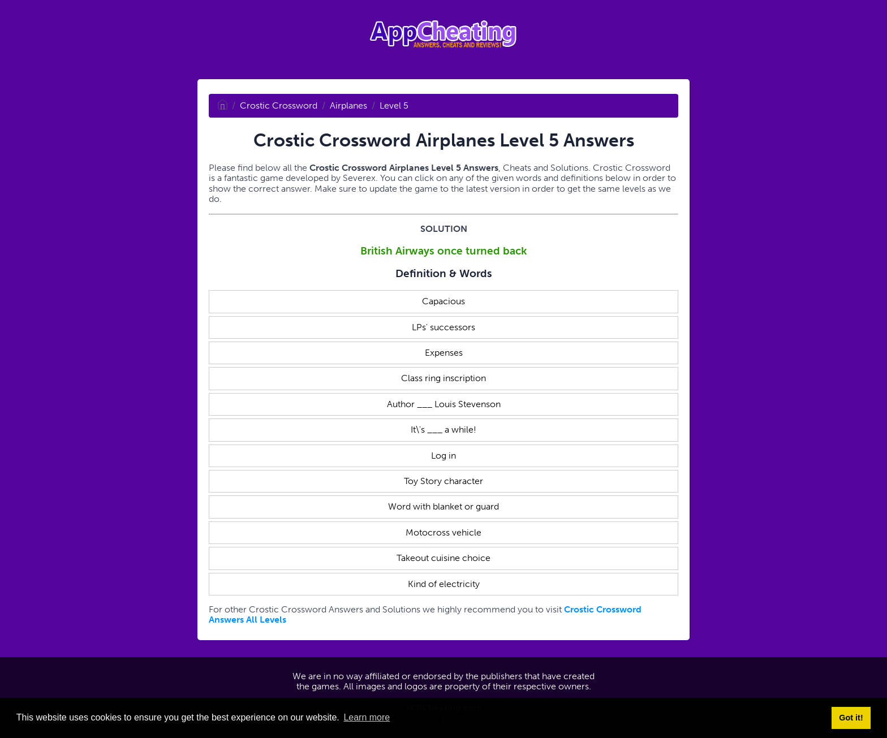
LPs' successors (443, 327)
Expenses (444, 352)
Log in (443, 455)
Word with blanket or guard (443, 506)
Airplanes (348, 105)
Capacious (443, 301)
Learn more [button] (366, 717)
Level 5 (394, 105)
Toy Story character (443, 481)
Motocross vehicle (443, 532)
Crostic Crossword (278, 105)
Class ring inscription (443, 378)
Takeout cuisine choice (443, 558)
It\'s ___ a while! (443, 429)
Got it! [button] (851, 717)
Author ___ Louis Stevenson (444, 404)
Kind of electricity (444, 584)
